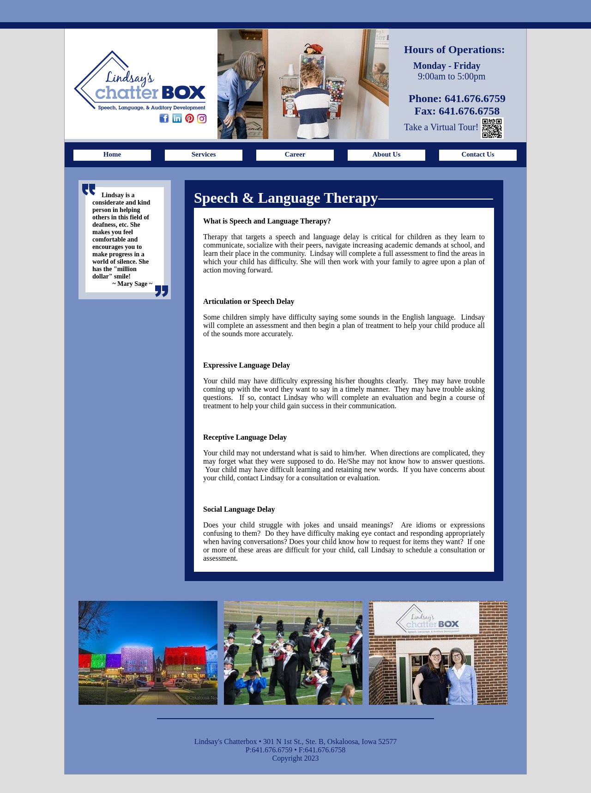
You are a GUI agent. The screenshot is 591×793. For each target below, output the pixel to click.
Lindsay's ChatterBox (139, 80)
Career (295, 154)
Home (112, 154)
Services (204, 154)
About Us (386, 154)
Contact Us (477, 154)
